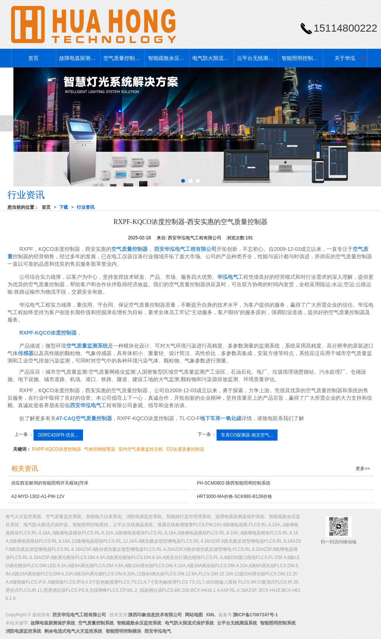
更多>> (363, 468)
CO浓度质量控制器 (185, 449)
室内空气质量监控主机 (140, 449)
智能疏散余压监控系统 (168, 58)
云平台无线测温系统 (257, 58)
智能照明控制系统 (302, 58)
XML (210, 614)
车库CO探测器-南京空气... (247, 435)
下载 (63, 207)
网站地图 (194, 614)
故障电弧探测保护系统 (79, 58)
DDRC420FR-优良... (58, 435)
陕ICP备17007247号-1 (255, 614)
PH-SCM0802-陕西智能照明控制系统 (233, 483)
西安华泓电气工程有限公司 (79, 614)
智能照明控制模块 (123, 631)
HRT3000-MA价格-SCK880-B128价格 (234, 496)
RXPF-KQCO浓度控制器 (56, 449)
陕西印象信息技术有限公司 (155, 614)
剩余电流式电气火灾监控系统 (73, 631)
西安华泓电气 (157, 631)
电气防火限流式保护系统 (212, 58)
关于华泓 (344, 58)
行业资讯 (86, 207)
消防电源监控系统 (23, 631)
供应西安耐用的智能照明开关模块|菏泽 (49, 483)
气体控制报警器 (99, 449)
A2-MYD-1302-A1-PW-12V (37, 496)
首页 (33, 58)
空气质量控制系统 (123, 58)
